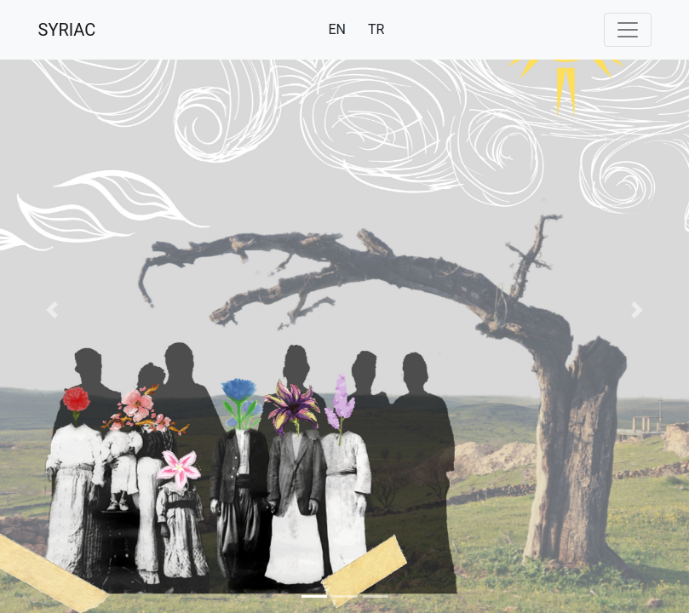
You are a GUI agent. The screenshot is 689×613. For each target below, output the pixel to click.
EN (337, 29)
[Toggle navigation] (628, 30)
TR (376, 29)
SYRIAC (67, 30)
